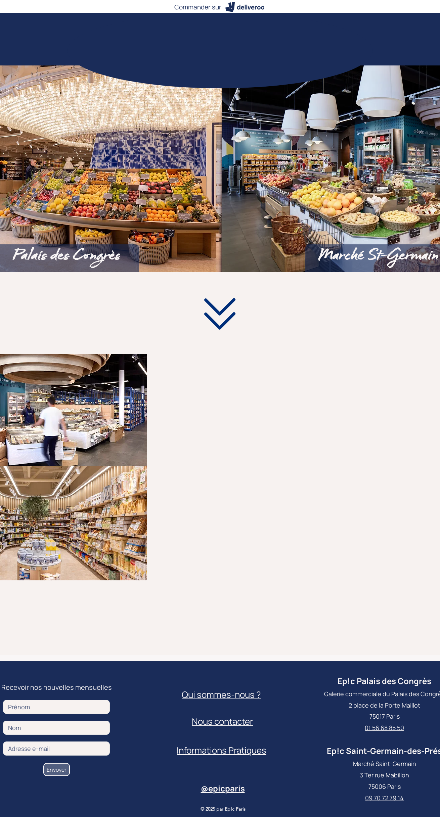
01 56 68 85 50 (384, 728)
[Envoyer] (56, 769)
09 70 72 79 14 (384, 798)
